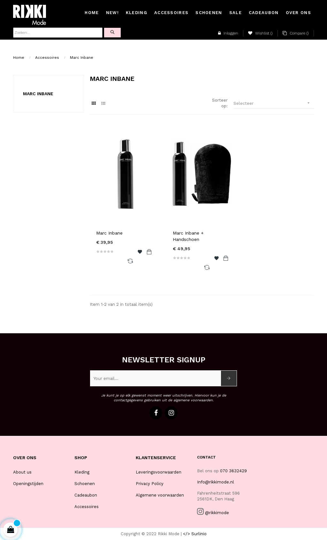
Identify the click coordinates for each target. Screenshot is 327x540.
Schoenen (84, 483)
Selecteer (273, 103)
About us (22, 472)
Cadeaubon (85, 495)
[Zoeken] (58, 32)
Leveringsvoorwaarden (158, 472)
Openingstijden (28, 483)
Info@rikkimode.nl (215, 482)
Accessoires (86, 506)
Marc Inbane (38, 93)
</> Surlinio (195, 533)
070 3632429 (233, 470)
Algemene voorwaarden (160, 495)
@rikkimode (217, 512)
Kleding (81, 472)
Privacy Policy (150, 483)
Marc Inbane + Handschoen (188, 236)
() (260, 33)
